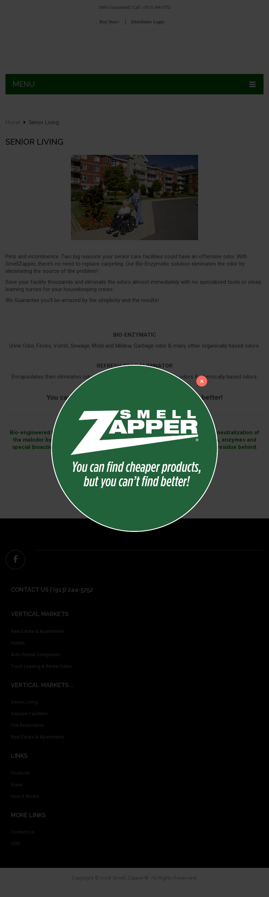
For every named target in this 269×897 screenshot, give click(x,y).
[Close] (201, 381)
